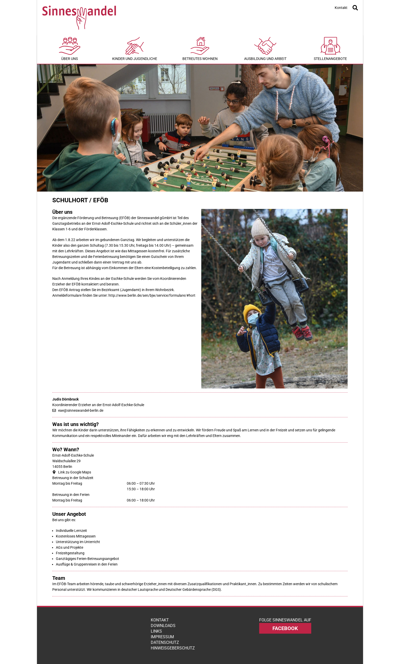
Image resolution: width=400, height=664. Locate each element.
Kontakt (341, 8)
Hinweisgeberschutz (173, 648)
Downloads (163, 625)
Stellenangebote (330, 49)
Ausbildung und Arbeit (265, 49)
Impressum (162, 636)
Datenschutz (165, 642)
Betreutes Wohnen (200, 49)
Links (156, 631)
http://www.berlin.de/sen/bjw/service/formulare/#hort (151, 295)
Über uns (69, 49)
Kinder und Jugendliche (135, 49)
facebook (285, 628)
